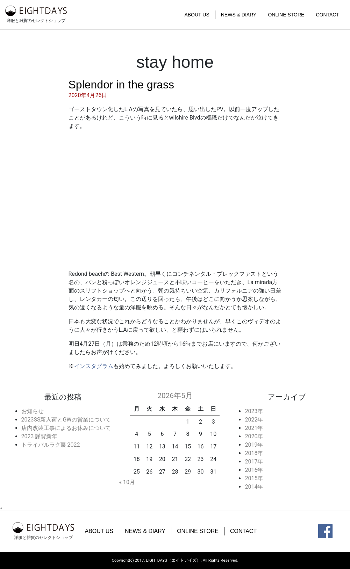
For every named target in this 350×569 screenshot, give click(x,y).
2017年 (254, 461)
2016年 (254, 470)
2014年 (254, 486)
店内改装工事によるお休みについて (66, 428)
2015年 (254, 478)
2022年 (254, 419)
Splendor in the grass (121, 84)
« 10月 (127, 482)
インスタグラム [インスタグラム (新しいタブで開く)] (93, 366)
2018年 (254, 453)
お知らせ (32, 411)
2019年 (254, 444)
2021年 (254, 428)
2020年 (254, 436)
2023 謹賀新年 (39, 436)
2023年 (254, 411)
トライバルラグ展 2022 (50, 444)
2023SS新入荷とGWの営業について (66, 419)
